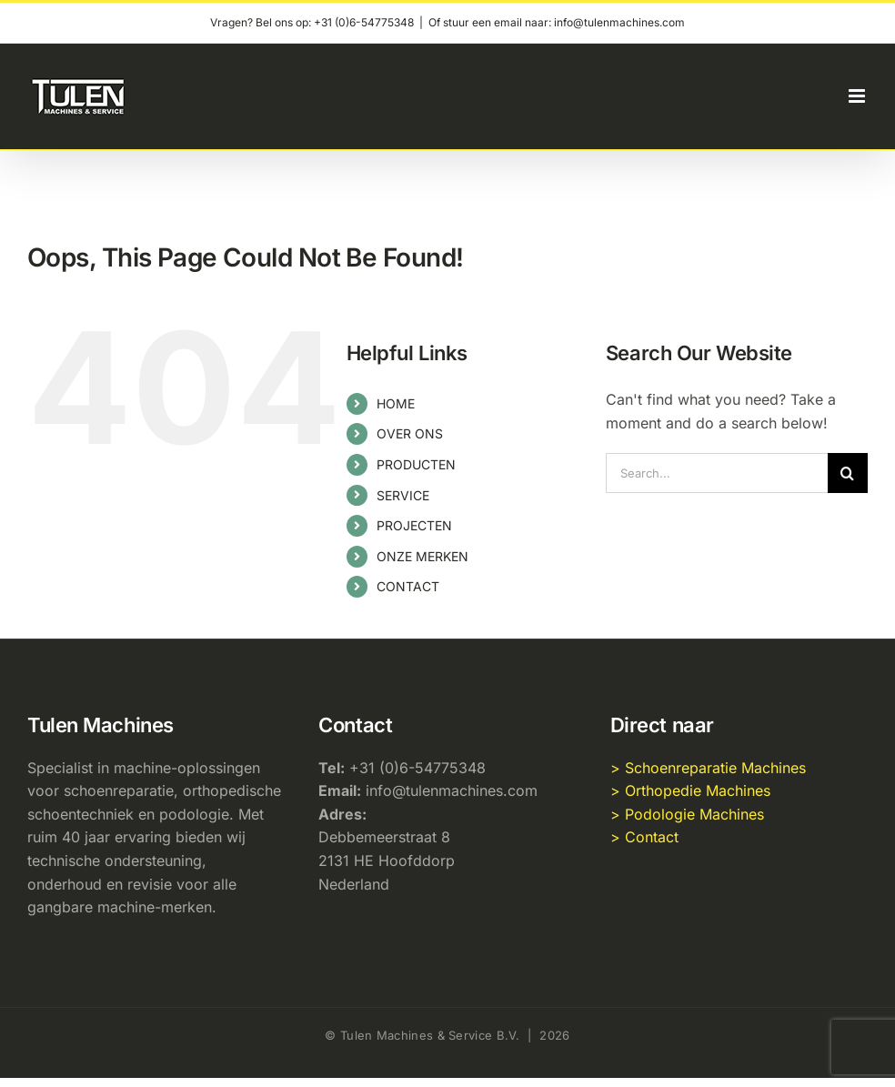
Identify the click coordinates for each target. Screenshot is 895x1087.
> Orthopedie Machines (690, 790)
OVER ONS (410, 433)
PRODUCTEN (416, 464)
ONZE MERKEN (422, 556)
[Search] (848, 473)
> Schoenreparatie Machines (708, 768)
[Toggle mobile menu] (858, 96)
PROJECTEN (414, 525)
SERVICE (403, 495)
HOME (396, 403)
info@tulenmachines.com (452, 790)
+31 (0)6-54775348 (364, 22)
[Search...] (717, 473)
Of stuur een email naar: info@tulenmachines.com (556, 22)
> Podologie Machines (687, 814)
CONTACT (408, 586)
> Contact (644, 837)
